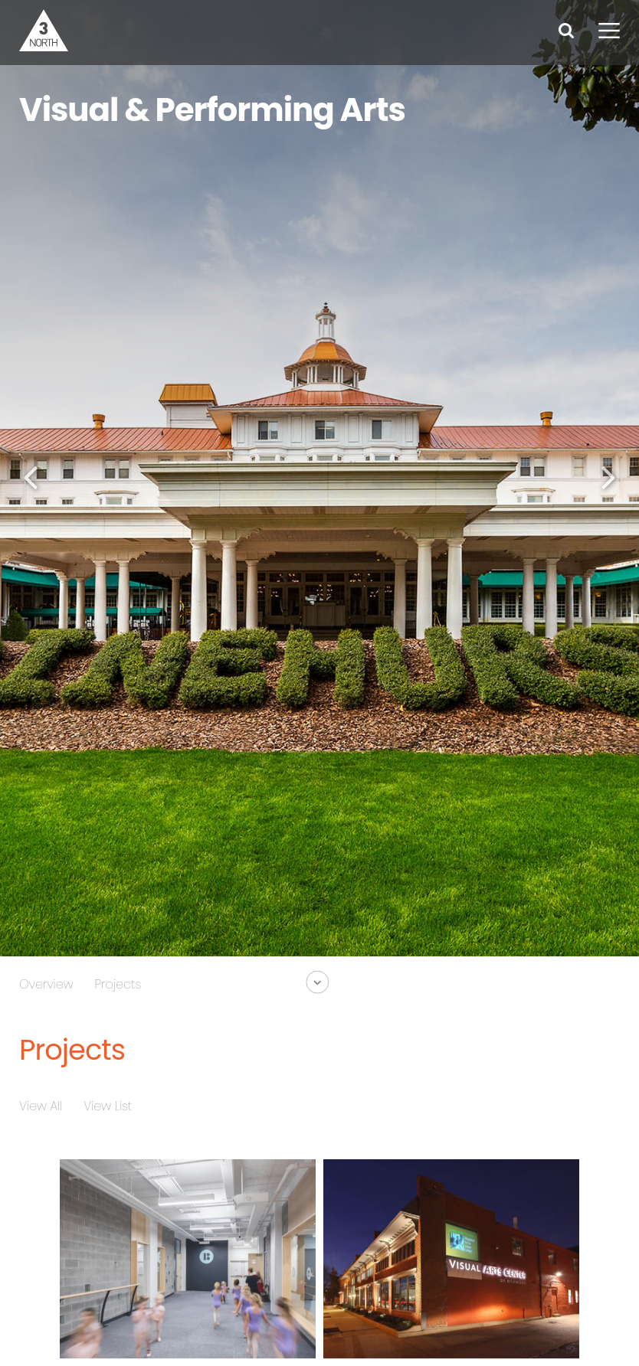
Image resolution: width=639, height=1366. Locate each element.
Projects (118, 984)
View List (108, 1106)
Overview (46, 984)
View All (40, 1106)
